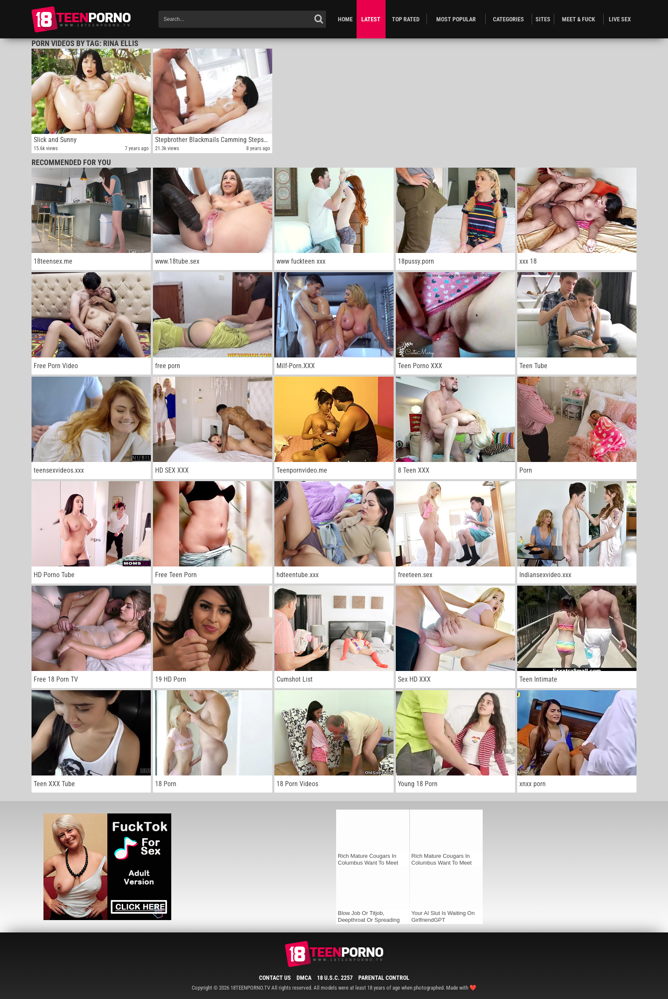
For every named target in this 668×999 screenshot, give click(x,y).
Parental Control (383, 978)
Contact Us (275, 978)
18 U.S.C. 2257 (335, 978)
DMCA (304, 978)
